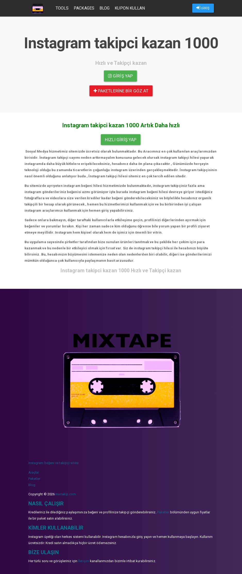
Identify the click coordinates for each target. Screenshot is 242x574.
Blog (104, 8)
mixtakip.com (65, 494)
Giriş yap (120, 75)
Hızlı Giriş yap (121, 139)
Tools (62, 8)
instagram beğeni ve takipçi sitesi (53, 463)
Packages (84, 8)
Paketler (34, 479)
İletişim (83, 561)
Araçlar (33, 472)
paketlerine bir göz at (121, 90)
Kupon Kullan (130, 8)
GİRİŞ (203, 7)
